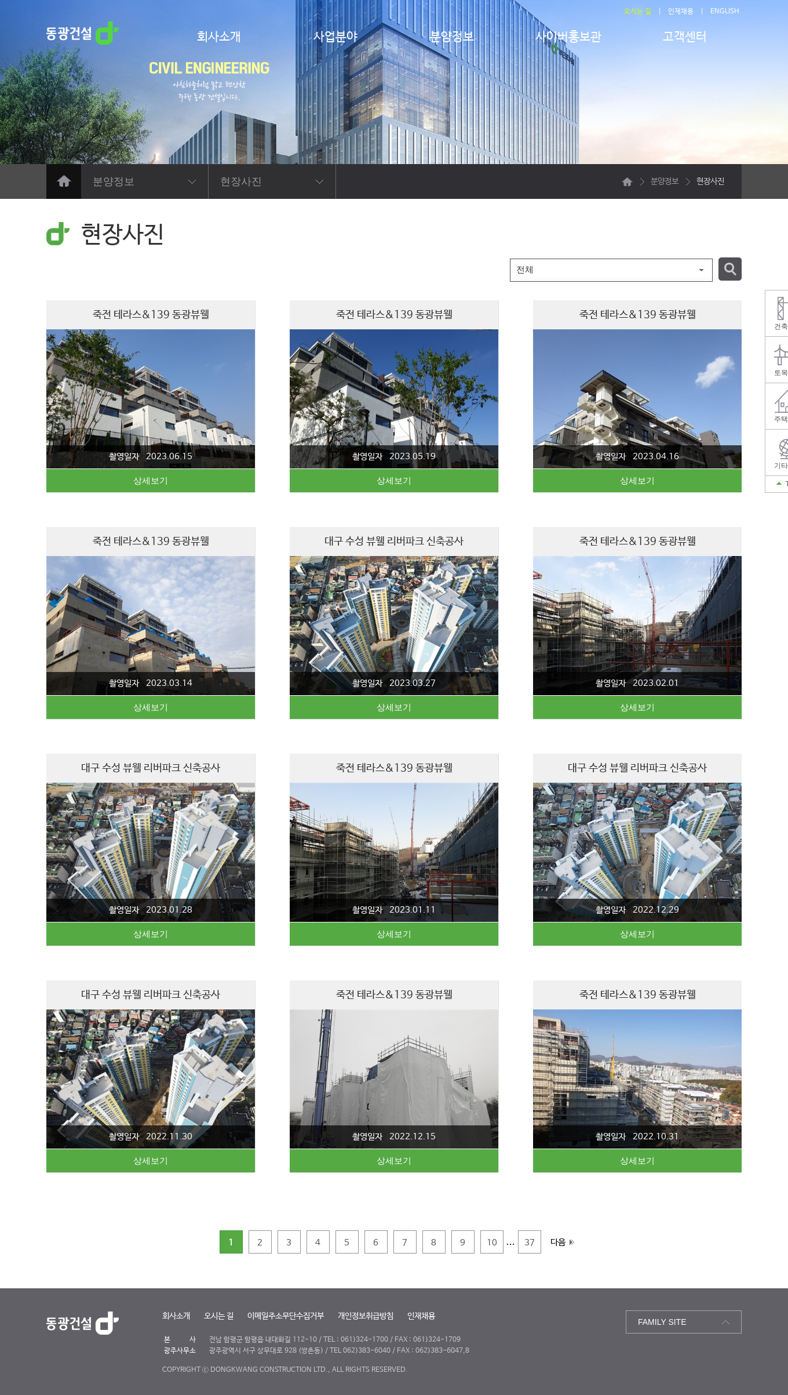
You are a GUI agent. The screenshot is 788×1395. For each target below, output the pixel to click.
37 (529, 1243)
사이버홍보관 (568, 37)
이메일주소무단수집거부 (285, 1316)
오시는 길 (637, 12)
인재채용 (681, 12)
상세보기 (150, 480)
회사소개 (219, 37)
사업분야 (335, 37)
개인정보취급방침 (365, 1316)
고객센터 (685, 37)
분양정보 (452, 37)
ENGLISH (724, 12)
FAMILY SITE (662, 1322)
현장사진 (241, 181)
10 (492, 1243)
